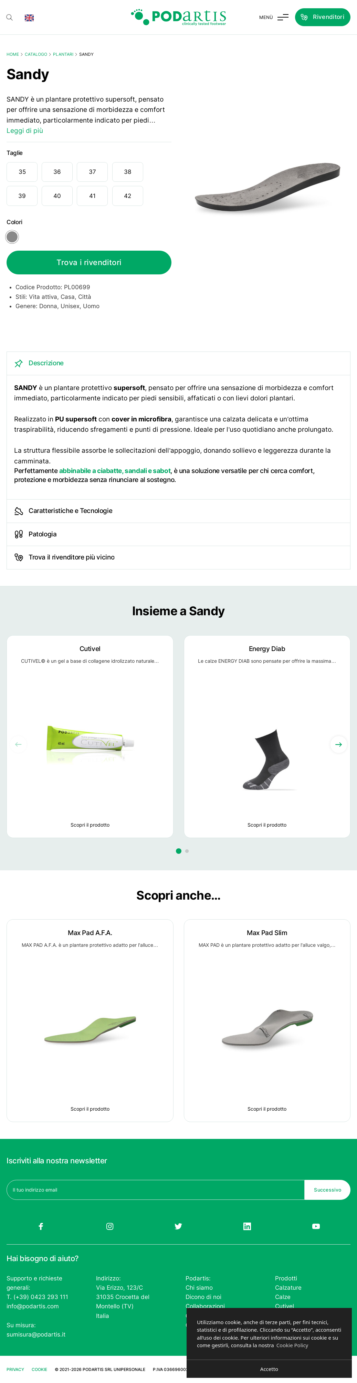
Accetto (269, 1368)
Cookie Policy (292, 1345)
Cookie (39, 1369)
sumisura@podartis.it (36, 1334)
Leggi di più (25, 131)
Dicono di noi (203, 1296)
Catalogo (36, 54)
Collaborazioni (205, 1306)
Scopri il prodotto (90, 825)
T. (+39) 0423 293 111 (37, 1296)
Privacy (15, 1369)
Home (13, 54)
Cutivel (284, 1306)
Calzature (288, 1287)
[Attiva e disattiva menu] (273, 17)
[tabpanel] (178, 426)
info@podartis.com (33, 1306)
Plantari (63, 54)
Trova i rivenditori (88, 262)
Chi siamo (199, 1287)
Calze (283, 1296)
